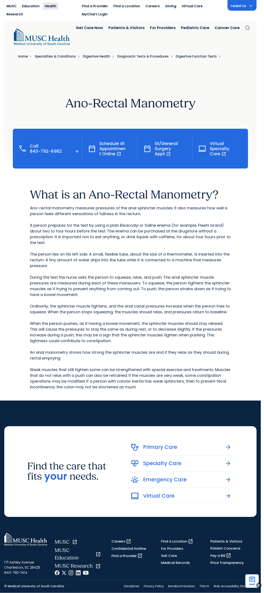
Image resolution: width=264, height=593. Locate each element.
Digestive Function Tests (196, 56)
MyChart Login (94, 14)
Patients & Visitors (126, 27)
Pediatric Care (195, 27)
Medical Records (175, 562)
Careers (152, 6)
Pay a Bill (220, 556)
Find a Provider (95, 6)
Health (50, 6)
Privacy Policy (154, 586)
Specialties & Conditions (55, 56)
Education (31, 6)
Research (14, 14)
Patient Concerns (225, 548)
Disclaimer (131, 586)
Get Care (169, 555)
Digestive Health (96, 56)
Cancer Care (227, 27)
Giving (170, 6)
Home (23, 56)
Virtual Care (192, 6)
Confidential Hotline (128, 548)
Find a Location (126, 6)
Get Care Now (89, 27)
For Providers (163, 27)
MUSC (11, 6)
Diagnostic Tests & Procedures (143, 56)
